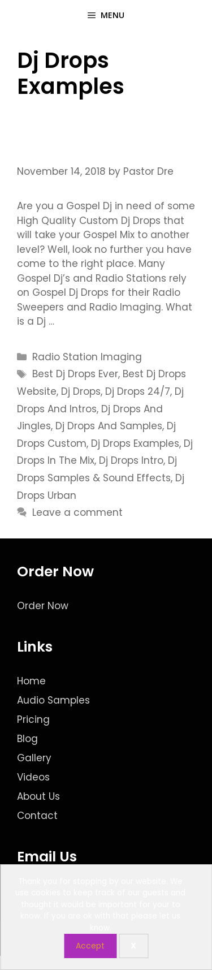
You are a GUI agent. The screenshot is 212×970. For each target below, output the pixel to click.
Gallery (34, 758)
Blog (27, 738)
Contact (37, 815)
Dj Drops (81, 391)
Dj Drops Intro (131, 460)
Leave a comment (77, 512)
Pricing (33, 719)
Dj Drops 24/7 (137, 391)
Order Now (42, 606)
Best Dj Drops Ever (75, 374)
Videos (33, 777)
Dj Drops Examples (135, 443)
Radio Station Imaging (87, 357)
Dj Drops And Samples (108, 426)
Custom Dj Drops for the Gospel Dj (101, 133)
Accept (90, 945)
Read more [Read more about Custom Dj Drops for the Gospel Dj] (84, 321)
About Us (38, 796)
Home (31, 681)
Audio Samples (53, 700)
